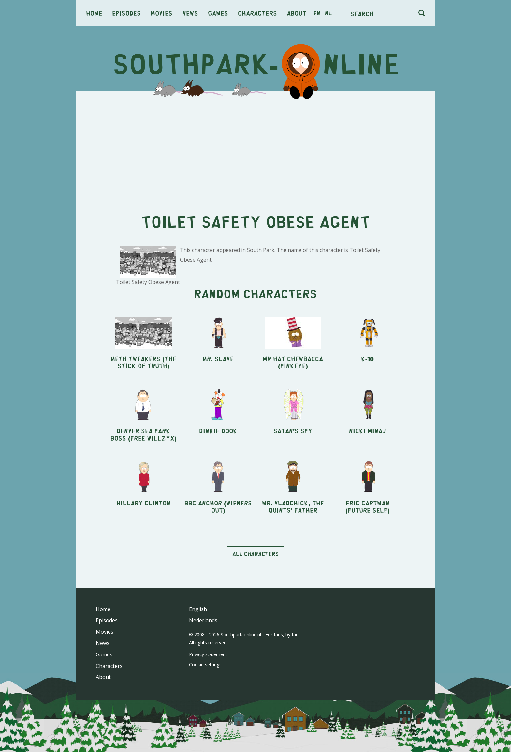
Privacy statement (208, 654)
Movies (161, 12)
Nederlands (203, 620)
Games (218, 12)
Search (362, 13)
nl (328, 13)
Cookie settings (205, 664)
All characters (255, 553)
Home (94, 12)
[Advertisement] (255, 146)
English (198, 609)
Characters (257, 12)
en (317, 13)
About (296, 12)
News (190, 12)
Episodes (126, 12)
